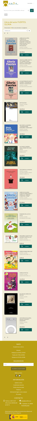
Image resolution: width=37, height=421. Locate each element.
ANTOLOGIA (23, 102)
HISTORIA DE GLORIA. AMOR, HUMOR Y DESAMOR (25, 319)
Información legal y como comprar (18, 392)
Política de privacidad (18, 387)
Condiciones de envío (18, 385)
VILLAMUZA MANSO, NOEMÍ (26, 172)
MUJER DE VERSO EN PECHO (25, 294)
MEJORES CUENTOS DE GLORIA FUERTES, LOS (26, 236)
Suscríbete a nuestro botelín (18, 368)
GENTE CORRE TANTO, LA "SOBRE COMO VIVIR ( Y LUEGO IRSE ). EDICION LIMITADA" (26, 61)
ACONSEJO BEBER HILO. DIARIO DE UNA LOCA (25, 148)
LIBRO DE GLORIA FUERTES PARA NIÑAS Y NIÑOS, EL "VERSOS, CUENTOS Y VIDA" (26, 194)
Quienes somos (18, 382)
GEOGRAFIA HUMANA (26, 169)
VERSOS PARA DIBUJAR (26, 251)
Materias (18, 389)
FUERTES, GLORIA (23, 47)
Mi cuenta (18, 394)
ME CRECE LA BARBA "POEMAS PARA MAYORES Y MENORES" (26, 126)
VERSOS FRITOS (24, 273)
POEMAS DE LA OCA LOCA (25, 214)
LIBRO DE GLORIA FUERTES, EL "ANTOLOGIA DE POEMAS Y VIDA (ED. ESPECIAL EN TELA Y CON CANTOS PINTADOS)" (25, 41)
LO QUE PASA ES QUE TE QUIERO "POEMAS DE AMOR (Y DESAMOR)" (26, 82)
